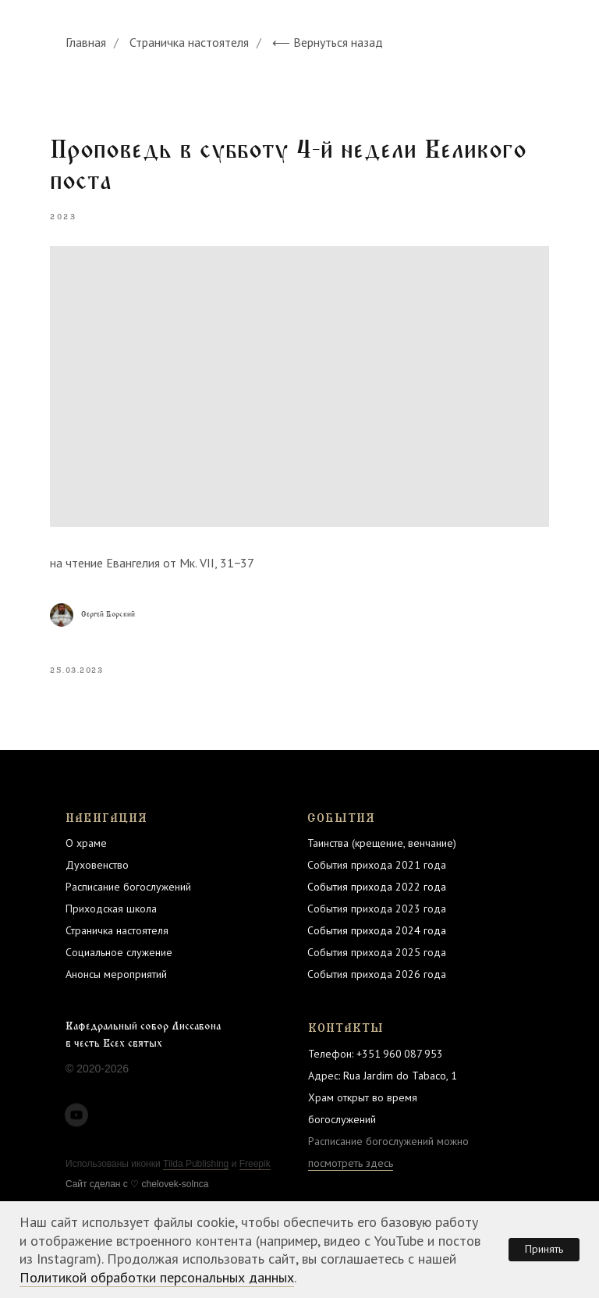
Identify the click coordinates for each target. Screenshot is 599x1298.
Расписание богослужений (128, 887)
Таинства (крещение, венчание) (381, 843)
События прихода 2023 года (376, 908)
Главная (86, 42)
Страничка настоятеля (189, 42)
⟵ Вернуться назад (327, 42)
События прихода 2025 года (376, 952)
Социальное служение (119, 952)
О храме (86, 843)
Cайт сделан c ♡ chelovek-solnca (137, 1184)
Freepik (255, 1163)
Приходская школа (111, 908)
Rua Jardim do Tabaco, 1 (400, 1076)
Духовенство (97, 865)
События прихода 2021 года (376, 865)
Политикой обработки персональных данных (156, 1277)
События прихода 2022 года (376, 887)
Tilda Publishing (196, 1163)
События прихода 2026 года (376, 974)
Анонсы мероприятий (116, 974)
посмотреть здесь (350, 1163)
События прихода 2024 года (376, 930)
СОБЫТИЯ (341, 818)
